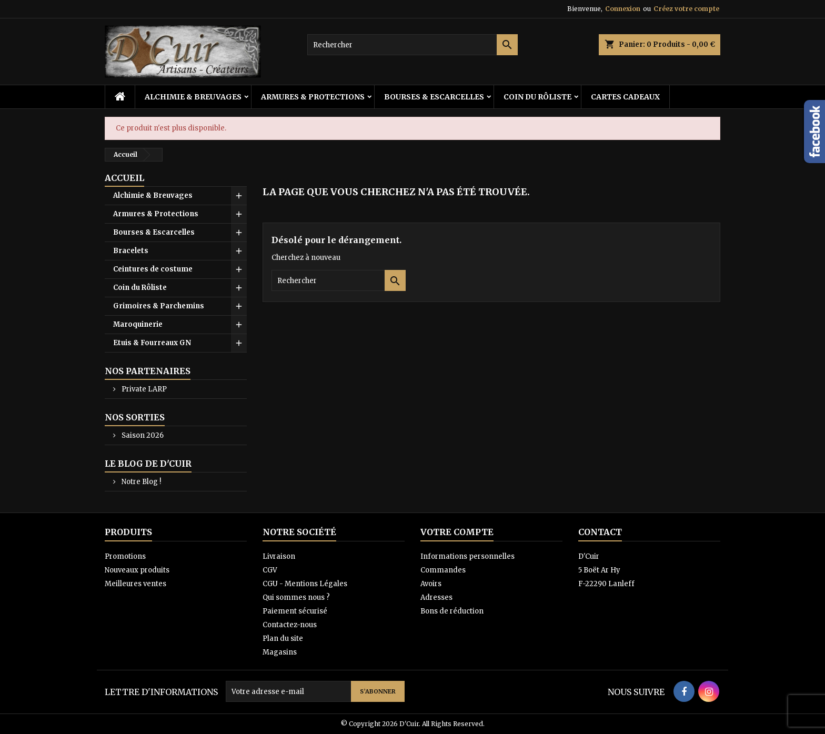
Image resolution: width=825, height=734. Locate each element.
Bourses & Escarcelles (434, 97)
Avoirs (430, 583)
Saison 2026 (142, 435)
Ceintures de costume (153, 269)
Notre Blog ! (140, 481)
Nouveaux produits (137, 570)
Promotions (125, 556)
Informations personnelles (467, 556)
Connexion (622, 9)
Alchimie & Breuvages (193, 97)
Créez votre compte (686, 9)
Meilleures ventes (135, 583)
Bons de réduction (452, 611)
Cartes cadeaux (625, 97)
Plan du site (283, 638)
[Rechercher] (412, 44)
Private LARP (143, 389)
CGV (270, 570)
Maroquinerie (138, 324)
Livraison (279, 556)
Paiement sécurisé (295, 611)
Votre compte (457, 532)
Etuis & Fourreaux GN (152, 342)
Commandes (443, 570)
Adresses (436, 597)
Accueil (124, 178)
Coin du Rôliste (537, 97)
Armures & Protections (313, 97)
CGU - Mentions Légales (305, 583)
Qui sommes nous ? (296, 597)
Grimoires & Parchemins (158, 305)
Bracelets (130, 250)
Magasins (280, 652)
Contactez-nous (290, 624)
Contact (600, 532)
